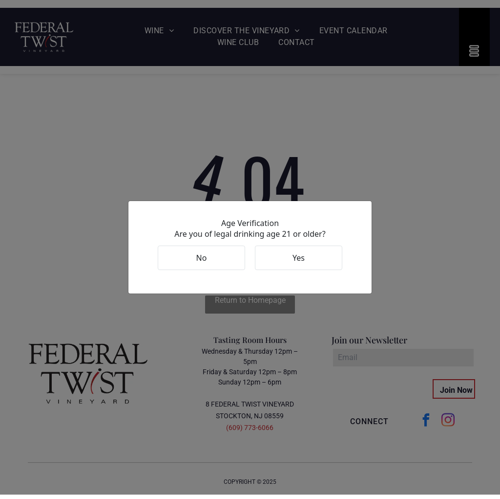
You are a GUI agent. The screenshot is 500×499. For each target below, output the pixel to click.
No (201, 259)
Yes (298, 259)
